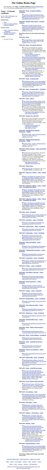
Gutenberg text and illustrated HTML (34, 75)
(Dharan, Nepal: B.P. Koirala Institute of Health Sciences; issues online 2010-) (34, 361)
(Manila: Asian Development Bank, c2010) (34, 83)
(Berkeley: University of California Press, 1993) (33, 27)
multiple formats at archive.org (32, 54)
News (15, 464)
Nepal (5, 22)
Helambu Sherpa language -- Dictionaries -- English (30, 131)
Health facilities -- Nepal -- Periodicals (35, 298)
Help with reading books (13, 459)
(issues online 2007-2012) (32, 332)
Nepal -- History (30, 98)
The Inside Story (33, 464)
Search (12, 461)
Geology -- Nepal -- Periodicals (33, 290)
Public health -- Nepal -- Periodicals (35, 357)
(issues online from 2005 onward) (33, 287)
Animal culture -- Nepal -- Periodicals (35, 226)
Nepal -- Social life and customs (34, 368)
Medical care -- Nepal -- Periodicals (35, 313)
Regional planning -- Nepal (33, 443)
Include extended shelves (37, 6)
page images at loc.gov (30, 128)
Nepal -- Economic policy (32, 78)
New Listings (18, 461)
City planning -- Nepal (31, 391)
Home (7, 461)
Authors (25, 461)
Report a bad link (24, 459)
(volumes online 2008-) (33, 15)
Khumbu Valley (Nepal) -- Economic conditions (10, 33)
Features (20, 464)
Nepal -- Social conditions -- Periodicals (36, 335)
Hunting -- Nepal (30, 423)
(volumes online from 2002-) (32, 295)
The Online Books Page (23, 3)
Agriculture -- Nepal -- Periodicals (34, 220)
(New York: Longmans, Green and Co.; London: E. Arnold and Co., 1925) (33, 385)
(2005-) (31, 236)
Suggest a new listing (35, 459)
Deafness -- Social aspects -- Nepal (34, 413)
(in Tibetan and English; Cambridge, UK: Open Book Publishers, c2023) (33, 178)
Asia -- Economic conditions (11, 23)
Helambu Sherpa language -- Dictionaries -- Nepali (30, 140)
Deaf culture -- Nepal (31, 402)
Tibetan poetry (29, 166)
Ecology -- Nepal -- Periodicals (33, 266)
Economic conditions (9, 25)
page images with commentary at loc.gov (35, 68)
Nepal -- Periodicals (31, 212)
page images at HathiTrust (31, 55)
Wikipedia (12, 16)
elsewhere (8, 17)
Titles (29, 461)
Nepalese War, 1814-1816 (32, 116)
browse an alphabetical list (16, 8)
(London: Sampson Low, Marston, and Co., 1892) (33, 374)
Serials (39, 461)
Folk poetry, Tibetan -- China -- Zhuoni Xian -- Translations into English (32, 199)
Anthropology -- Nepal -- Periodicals (35, 233)
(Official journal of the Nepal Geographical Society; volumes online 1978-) (34, 216)
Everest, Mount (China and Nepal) (34, 381)
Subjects (34, 461)
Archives (26, 464)
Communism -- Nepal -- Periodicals (35, 258)
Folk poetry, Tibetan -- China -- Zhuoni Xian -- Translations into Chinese (32, 186)
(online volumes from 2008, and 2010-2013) (33, 278)
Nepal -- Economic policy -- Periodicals (36, 89)
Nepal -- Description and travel (34, 45)
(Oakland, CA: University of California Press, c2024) (33, 406)
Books (11, 464)
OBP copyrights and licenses (23, 468)
